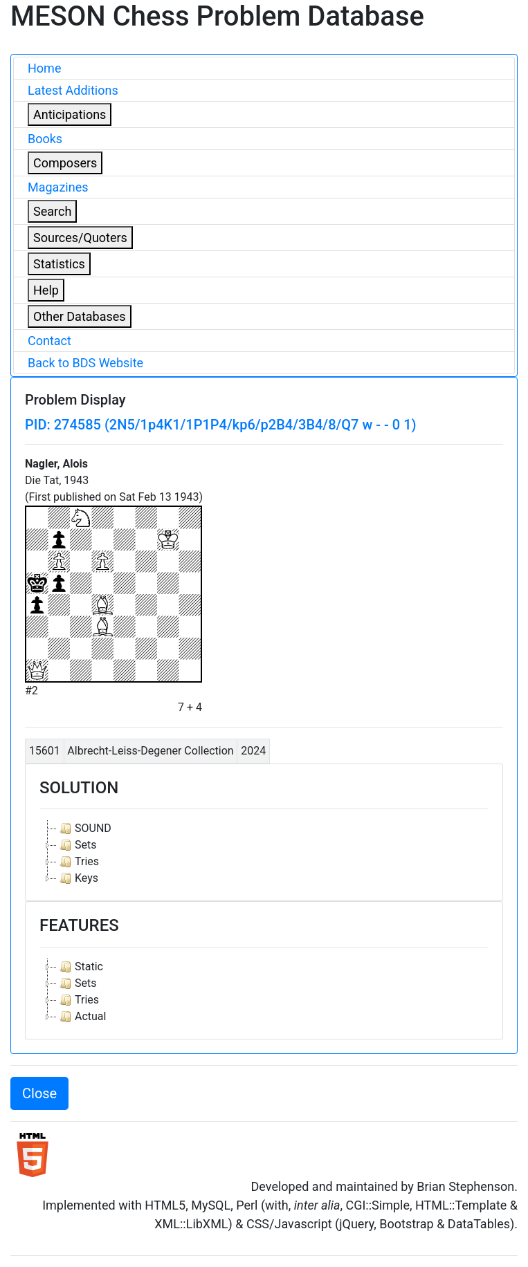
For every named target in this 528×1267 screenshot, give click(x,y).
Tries (78, 861)
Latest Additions (73, 90)
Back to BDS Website (85, 362)
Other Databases (79, 316)
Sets (76, 845)
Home (44, 68)
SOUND (84, 828)
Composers (65, 163)
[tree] (264, 853)
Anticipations (69, 114)
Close (39, 1093)
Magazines (58, 187)
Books (45, 138)
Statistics (59, 264)
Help (46, 290)
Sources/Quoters (80, 237)
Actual (81, 1016)
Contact (49, 340)
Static (80, 967)
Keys (77, 878)
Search (52, 211)
